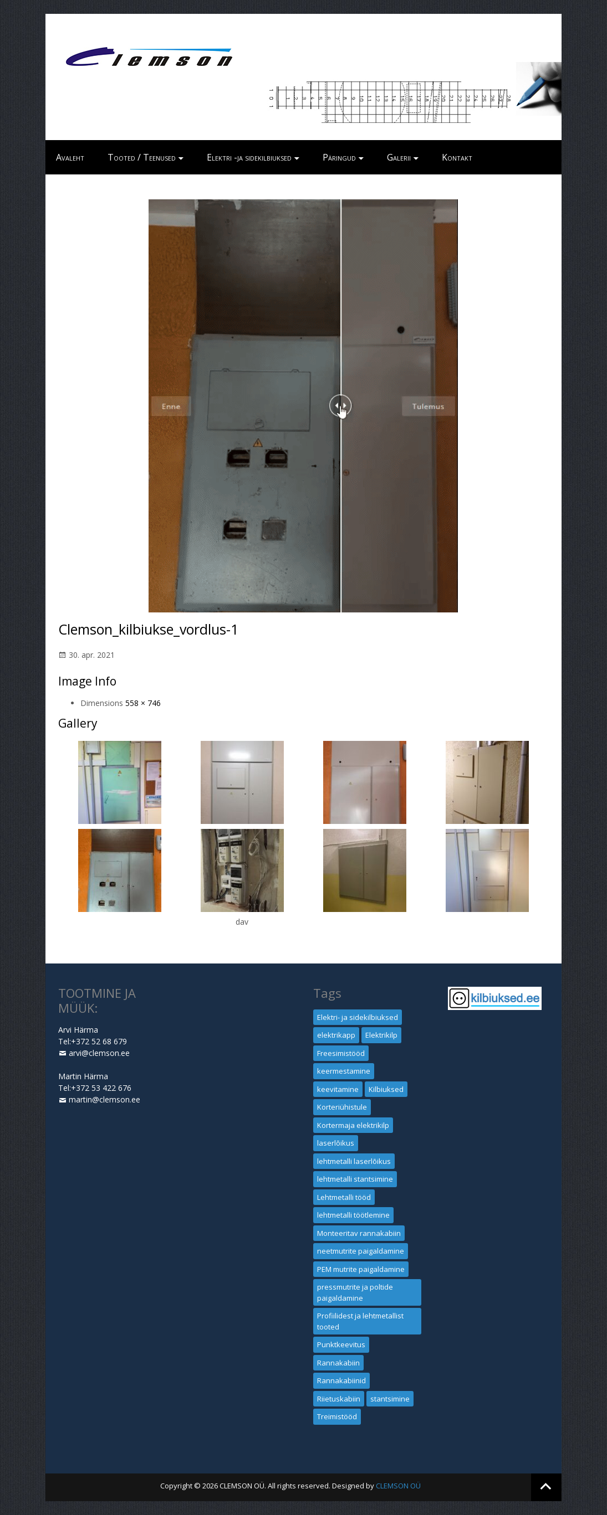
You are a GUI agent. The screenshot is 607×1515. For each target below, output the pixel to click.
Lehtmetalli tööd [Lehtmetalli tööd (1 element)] (344, 1197)
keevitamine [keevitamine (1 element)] (338, 1089)
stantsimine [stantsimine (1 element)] (390, 1399)
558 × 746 (143, 703)
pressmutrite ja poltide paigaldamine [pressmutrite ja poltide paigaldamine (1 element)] (355, 1292)
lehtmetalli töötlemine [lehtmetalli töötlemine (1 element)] (353, 1215)
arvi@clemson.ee (99, 1053)
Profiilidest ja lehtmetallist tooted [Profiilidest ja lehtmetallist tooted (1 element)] (360, 1321)
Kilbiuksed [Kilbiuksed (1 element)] (386, 1089)
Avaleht (70, 157)
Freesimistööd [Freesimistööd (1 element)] (341, 1053)
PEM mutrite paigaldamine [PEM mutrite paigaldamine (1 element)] (361, 1269)
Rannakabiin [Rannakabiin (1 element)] (338, 1363)
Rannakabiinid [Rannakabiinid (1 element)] (341, 1380)
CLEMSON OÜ (398, 1486)
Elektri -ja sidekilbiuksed (249, 157)
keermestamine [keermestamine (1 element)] (343, 1071)
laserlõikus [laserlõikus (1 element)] (335, 1143)
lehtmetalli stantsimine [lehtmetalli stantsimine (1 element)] (355, 1179)
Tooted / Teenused (142, 157)
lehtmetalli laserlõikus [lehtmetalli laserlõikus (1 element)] (354, 1161)
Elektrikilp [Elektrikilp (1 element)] (381, 1035)
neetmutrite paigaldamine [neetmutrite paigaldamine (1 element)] (360, 1251)
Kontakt (457, 157)
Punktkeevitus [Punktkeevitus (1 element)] (341, 1344)
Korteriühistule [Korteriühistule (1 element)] (342, 1107)
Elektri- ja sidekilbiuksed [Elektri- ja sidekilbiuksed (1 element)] (357, 1017)
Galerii (399, 157)
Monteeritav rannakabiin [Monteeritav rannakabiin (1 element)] (359, 1233)
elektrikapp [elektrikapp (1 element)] (336, 1035)
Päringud (339, 157)
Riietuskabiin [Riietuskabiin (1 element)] (338, 1399)
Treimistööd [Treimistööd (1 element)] (337, 1416)
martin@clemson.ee (104, 1099)
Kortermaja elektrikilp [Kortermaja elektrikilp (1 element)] (353, 1125)
